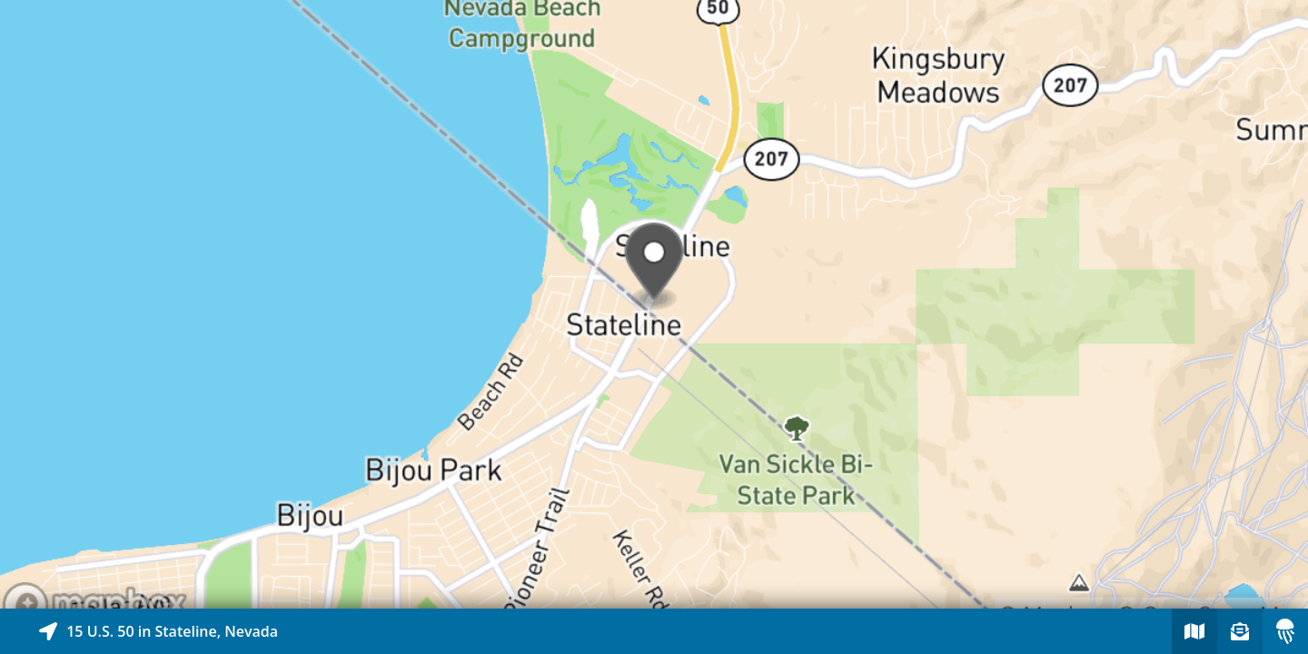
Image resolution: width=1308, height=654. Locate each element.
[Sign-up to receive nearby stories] (1240, 631)
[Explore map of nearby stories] (654, 304)
